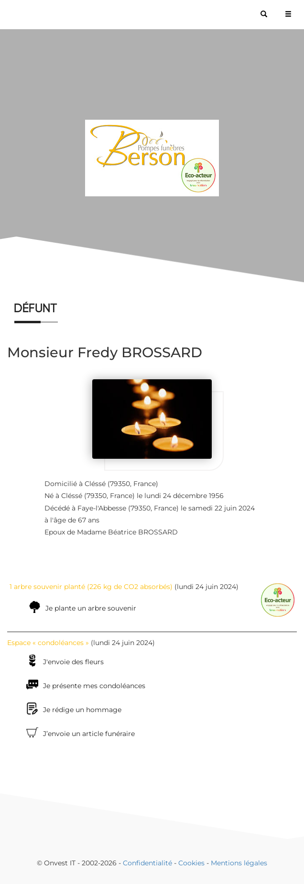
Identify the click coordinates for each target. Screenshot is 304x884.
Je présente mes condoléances (94, 685)
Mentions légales (239, 863)
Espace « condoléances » (48, 642)
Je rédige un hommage (82, 709)
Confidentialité (147, 863)
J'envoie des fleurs (73, 661)
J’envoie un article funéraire (89, 733)
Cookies (191, 863)
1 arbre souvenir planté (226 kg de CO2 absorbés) (91, 586)
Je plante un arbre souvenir (90, 608)
